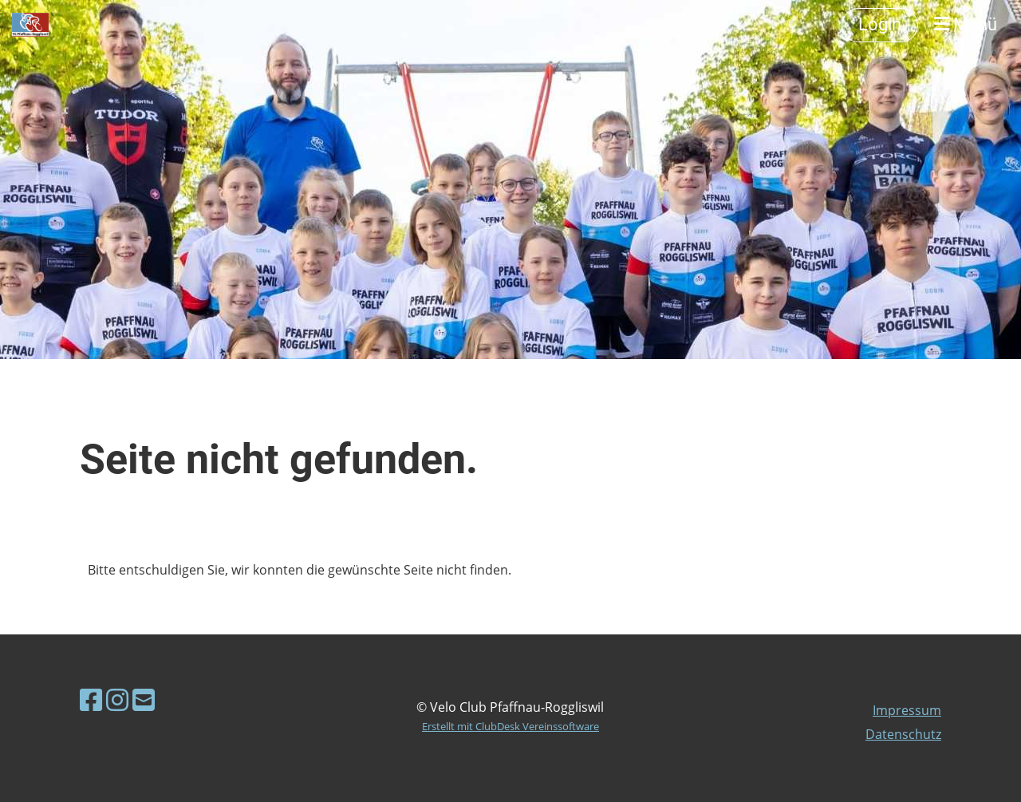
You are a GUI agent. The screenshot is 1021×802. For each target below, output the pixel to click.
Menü (965, 24)
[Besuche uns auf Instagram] (117, 699)
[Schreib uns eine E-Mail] (143, 699)
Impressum (907, 710)
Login (879, 24)
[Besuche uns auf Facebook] (91, 699)
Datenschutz (903, 734)
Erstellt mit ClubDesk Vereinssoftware (510, 726)
